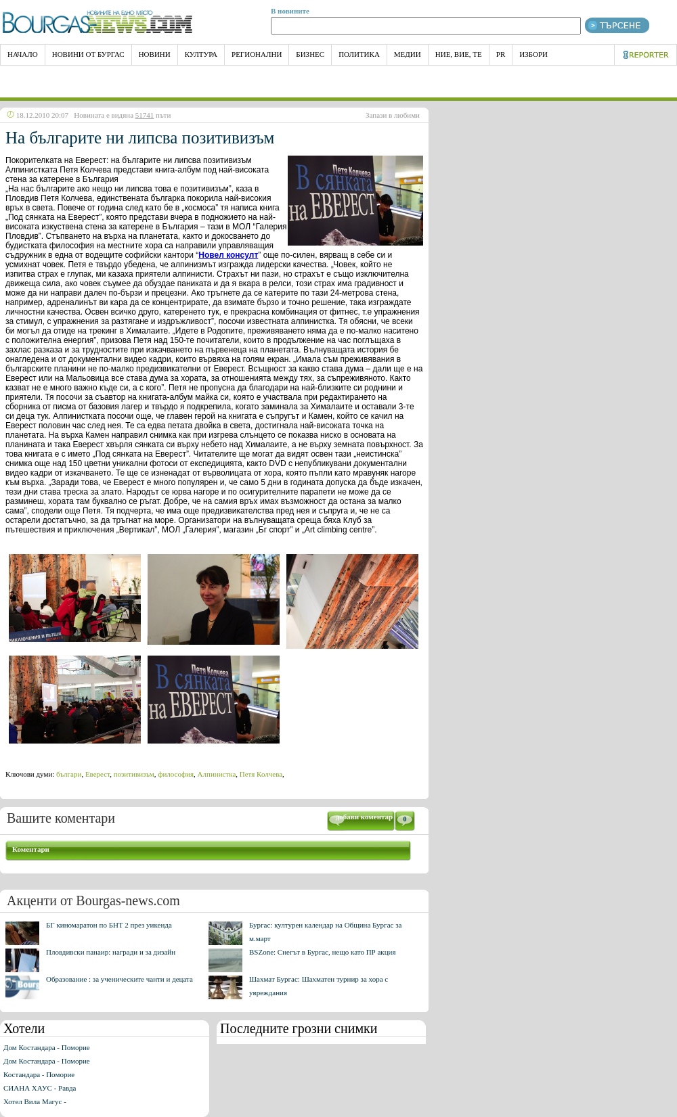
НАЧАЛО (22, 54)
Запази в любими (393, 115)
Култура (201, 54)
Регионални (257, 54)
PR (500, 54)
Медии (407, 54)
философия (176, 774)
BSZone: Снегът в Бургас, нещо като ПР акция (322, 952)
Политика (359, 54)
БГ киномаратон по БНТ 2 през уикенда (109, 925)
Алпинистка (217, 774)
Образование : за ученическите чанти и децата (119, 979)
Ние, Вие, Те (458, 54)
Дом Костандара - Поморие (46, 1047)
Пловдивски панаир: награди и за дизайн (110, 952)
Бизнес (310, 54)
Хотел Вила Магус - (34, 1101)
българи (68, 774)
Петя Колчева (261, 774)
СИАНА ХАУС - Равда (39, 1088)
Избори (533, 54)
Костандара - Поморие (38, 1074)
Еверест (97, 774)
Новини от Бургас (88, 54)
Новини (155, 54)
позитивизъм (134, 774)
